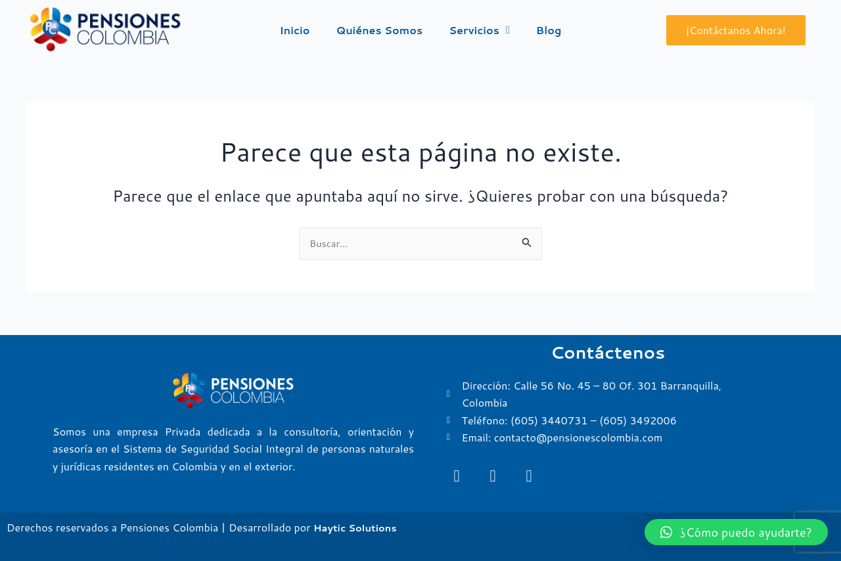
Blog (549, 29)
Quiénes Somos (379, 29)
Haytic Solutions (359, 527)
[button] (736, 532)
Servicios (479, 30)
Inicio (295, 29)
